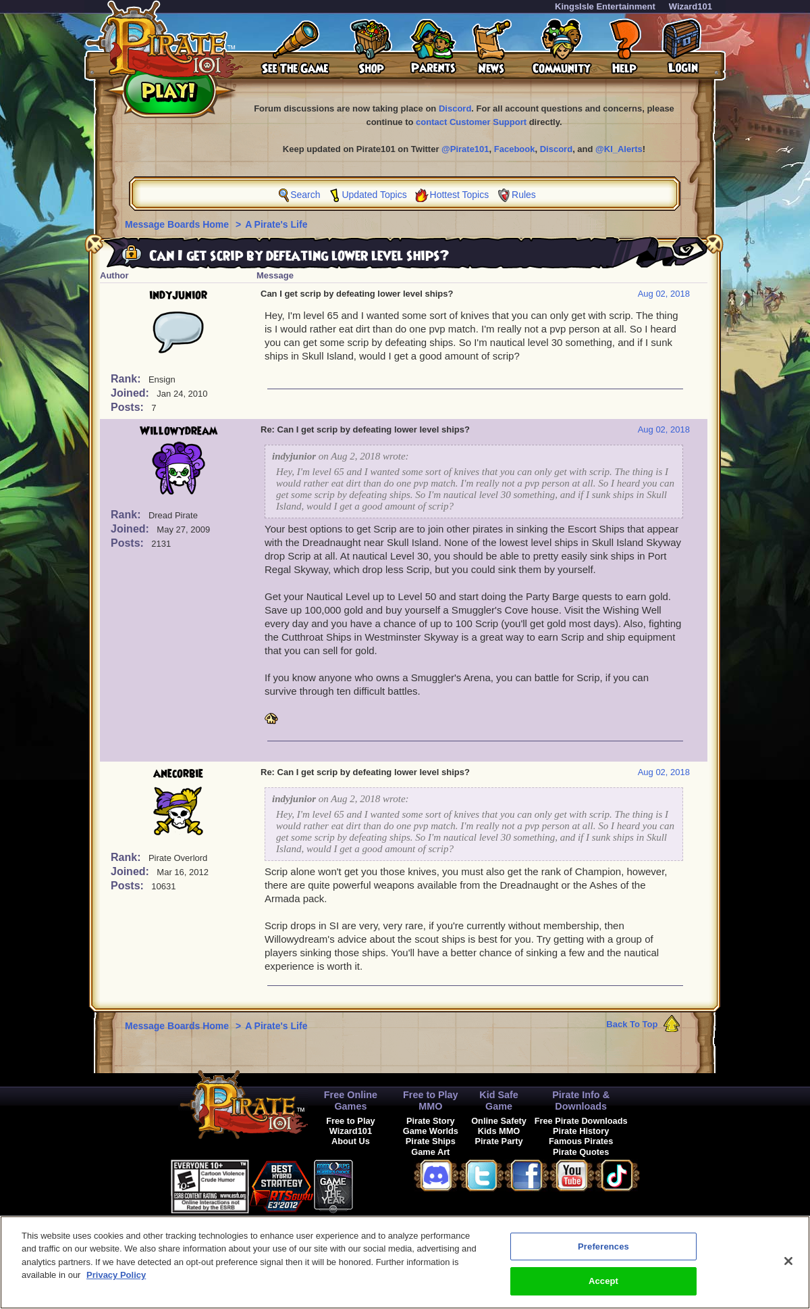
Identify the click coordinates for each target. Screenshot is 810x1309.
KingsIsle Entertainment (605, 6)
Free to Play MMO (430, 1100)
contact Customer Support (471, 122)
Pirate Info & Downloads (581, 1100)
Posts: (128, 407)
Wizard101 (690, 6)
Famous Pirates (581, 1141)
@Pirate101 (465, 149)
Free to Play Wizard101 (350, 1126)
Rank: (127, 379)
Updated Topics (374, 194)
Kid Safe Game (498, 1100)
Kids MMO (499, 1131)
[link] (387, 1184)
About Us (350, 1141)
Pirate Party (498, 1141)
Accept (603, 1288)
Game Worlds (430, 1131)
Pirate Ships (431, 1141)
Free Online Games (350, 1100)
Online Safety (498, 1121)
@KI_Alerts (619, 149)
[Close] (788, 1268)
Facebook (514, 149)
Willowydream (178, 431)
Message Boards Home (178, 224)
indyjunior (178, 295)
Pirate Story (430, 1121)
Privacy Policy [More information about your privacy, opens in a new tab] (116, 1282)
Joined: (131, 393)
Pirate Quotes (581, 1152)
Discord (455, 108)
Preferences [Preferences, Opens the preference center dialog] (603, 1253)
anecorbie (178, 774)
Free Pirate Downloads (581, 1121)
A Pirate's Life (276, 224)
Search (305, 194)
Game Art (430, 1152)
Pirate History (581, 1131)
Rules (524, 194)
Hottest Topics (459, 194)
